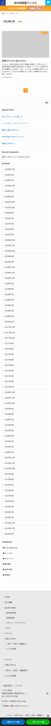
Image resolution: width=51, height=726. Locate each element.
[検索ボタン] (48, 3)
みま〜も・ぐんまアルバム (16, 622)
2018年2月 (9, 316)
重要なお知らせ (8, 143)
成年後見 (8, 569)
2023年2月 (9, 223)
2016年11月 (10, 397)
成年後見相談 (11, 613)
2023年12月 (10, 202)
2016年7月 (9, 419)
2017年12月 (10, 327)
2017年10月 (10, 338)
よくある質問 (11, 649)
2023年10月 (10, 207)
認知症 (7, 575)
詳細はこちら (35, 8)
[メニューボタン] (3, 3)
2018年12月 (10, 267)
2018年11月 (10, 272)
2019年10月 (10, 251)
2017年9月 (9, 343)
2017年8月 (9, 348)
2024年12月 (10, 185)
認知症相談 (10, 618)
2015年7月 (9, 484)
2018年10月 (10, 278)
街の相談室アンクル (25, 3)
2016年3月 (9, 441)
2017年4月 (9, 370)
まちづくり (9, 558)
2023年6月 (9, 212)
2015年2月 (9, 512)
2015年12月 (10, 457)
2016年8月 (9, 414)
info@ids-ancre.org (17, 701)
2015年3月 (9, 506)
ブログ (7, 627)
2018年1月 (9, 321)
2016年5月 (9, 430)
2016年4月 (9, 435)
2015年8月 (9, 479)
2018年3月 (9, 310)
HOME (7, 596)
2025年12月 (10, 169)
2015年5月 (9, 495)
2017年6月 (9, 359)
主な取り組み (10, 607)
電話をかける (13, 722)
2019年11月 (10, 245)
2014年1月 (9, 533)
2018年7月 (9, 294)
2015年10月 (10, 468)
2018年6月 (9, 299)
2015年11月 (10, 463)
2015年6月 (9, 490)
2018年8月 (9, 289)
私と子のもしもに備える (12, 116)
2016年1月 (9, 452)
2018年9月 (9, 283)
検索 (46, 102)
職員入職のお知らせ (10, 130)
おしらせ (8, 553)
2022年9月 (9, 229)
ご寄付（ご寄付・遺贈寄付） (16, 644)
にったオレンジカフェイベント (15, 123)
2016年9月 (9, 408)
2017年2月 (9, 381)
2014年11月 (10, 528)
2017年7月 (9, 354)
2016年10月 (10, 403)
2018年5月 (9, 305)
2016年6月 (9, 425)
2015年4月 (9, 501)
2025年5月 (9, 174)
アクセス (8, 633)
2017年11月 (10, 332)
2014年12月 (10, 523)
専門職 (7, 564)
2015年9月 (9, 474)
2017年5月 (9, 365)
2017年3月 (9, 376)
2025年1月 (9, 180)
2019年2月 (9, 261)
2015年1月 (9, 517)
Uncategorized (11, 547)
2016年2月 (9, 446)
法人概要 (8, 602)
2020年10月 (10, 240)
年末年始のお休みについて (13, 136)
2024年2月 (9, 196)
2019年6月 (9, 256)
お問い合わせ (10, 638)
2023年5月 (9, 218)
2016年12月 (10, 392)
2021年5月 (9, 234)
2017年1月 (9, 387)
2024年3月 (9, 191)
